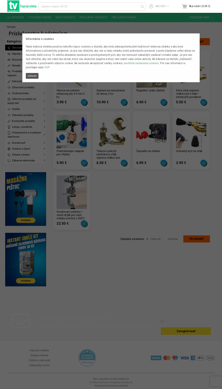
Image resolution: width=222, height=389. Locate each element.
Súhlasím (32, 76)
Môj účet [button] (159, 6)
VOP (46, 67)
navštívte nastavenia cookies (141, 63)
